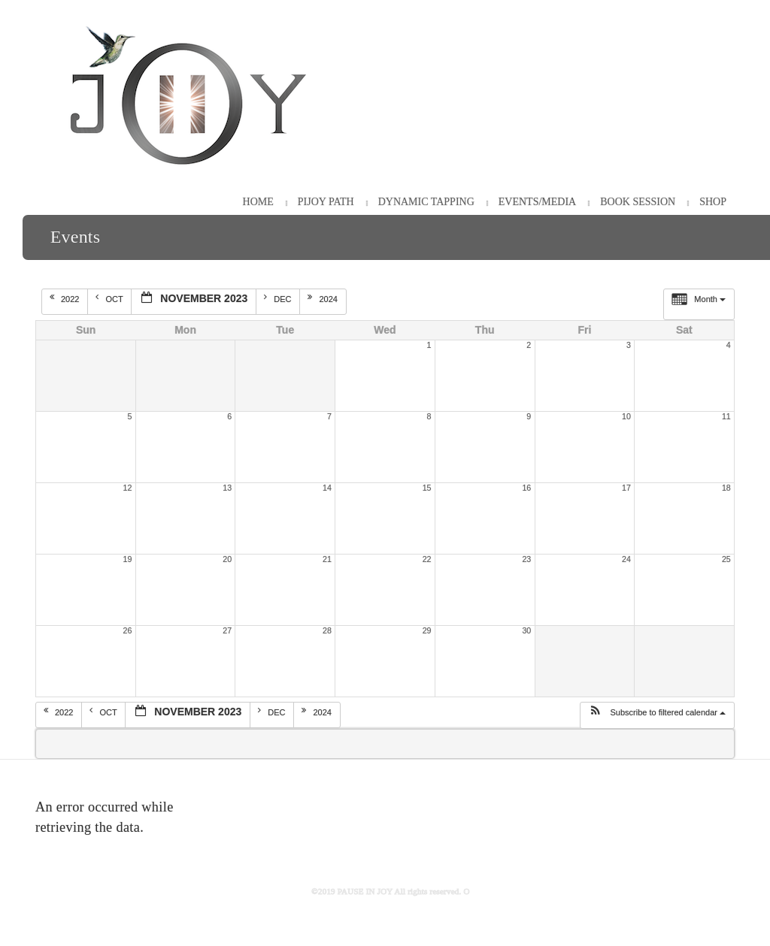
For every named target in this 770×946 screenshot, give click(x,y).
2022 (66, 298)
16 (526, 487)
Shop (712, 201)
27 (227, 630)
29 (427, 630)
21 (327, 559)
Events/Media (537, 201)
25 (726, 559)
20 (227, 559)
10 (626, 416)
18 (726, 487)
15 (427, 487)
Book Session (637, 201)
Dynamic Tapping (426, 201)
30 (526, 630)
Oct (110, 298)
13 (227, 487)
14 (327, 487)
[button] (657, 715)
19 (127, 559)
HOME (258, 201)
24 (626, 559)
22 (427, 559)
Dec (278, 298)
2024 (324, 298)
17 (626, 487)
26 (127, 630)
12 (127, 487)
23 (526, 559)
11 (726, 416)
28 (327, 630)
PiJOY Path (326, 201)
